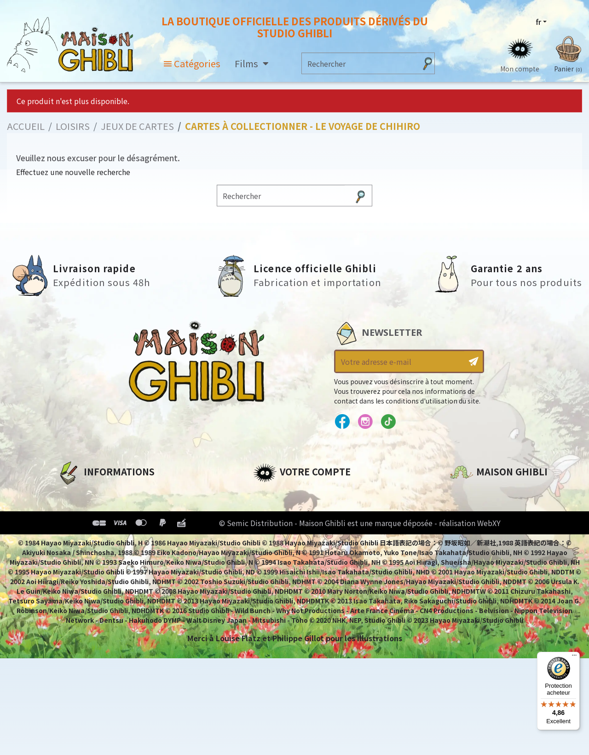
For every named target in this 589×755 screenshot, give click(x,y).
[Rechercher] (359, 63)
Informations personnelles (305, 493)
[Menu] (574, 657)
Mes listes (271, 556)
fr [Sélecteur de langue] (538, 21)
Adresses (270, 525)
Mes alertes (275, 572)
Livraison (74, 556)
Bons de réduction (289, 540)
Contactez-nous (481, 579)
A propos (74, 493)
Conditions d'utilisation (105, 525)
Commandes (277, 509)
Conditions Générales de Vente (118, 540)
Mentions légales (90, 509)
